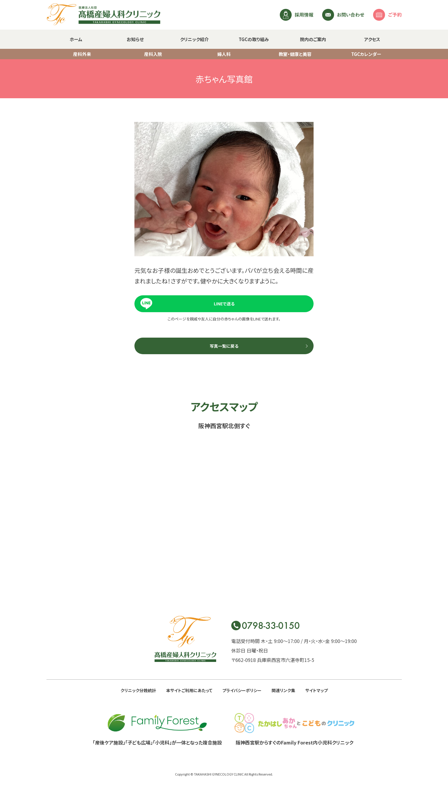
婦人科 (224, 54)
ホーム (76, 39)
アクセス (372, 39)
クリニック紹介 (194, 39)
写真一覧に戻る (224, 346)
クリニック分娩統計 (138, 690)
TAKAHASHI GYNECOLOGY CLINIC (219, 774)
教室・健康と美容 (295, 54)
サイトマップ (316, 690)
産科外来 (82, 54)
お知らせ (135, 39)
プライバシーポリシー (241, 690)
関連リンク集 (283, 690)
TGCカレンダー (366, 54)
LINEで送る (224, 304)
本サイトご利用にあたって (189, 690)
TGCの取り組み (254, 39)
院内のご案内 (313, 39)
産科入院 (153, 54)
